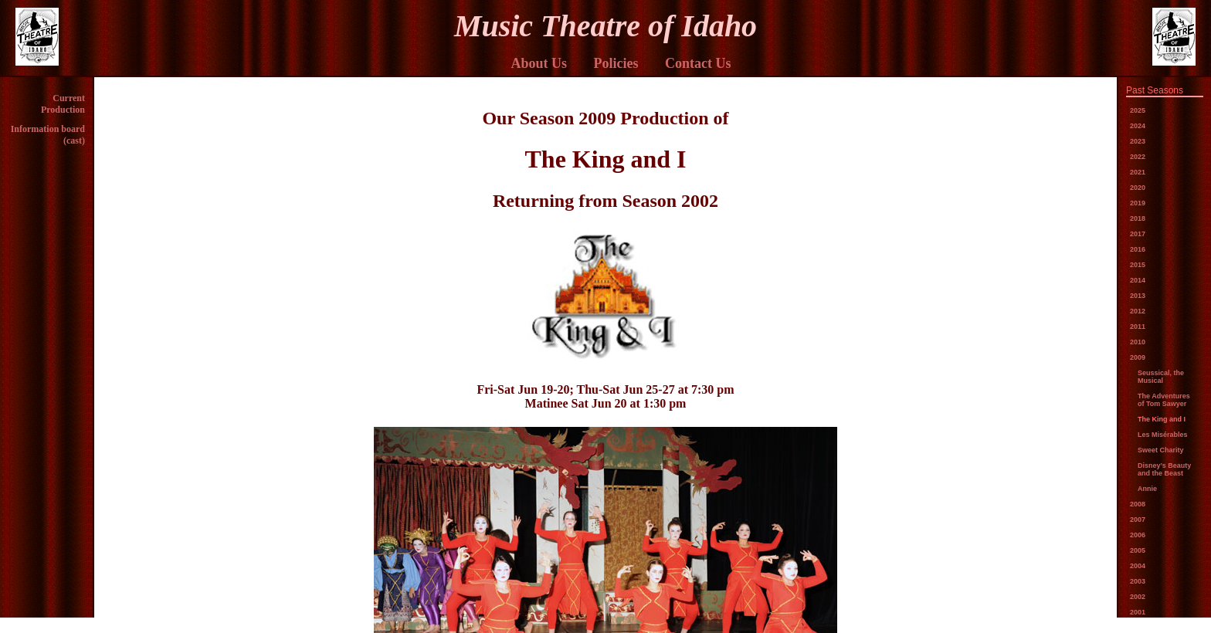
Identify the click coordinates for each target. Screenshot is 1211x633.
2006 (1137, 535)
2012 (1137, 311)
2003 (1137, 581)
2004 (1137, 566)
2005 (1137, 550)
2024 (1137, 126)
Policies (616, 63)
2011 (1137, 326)
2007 (1137, 519)
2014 (1137, 280)
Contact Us (698, 63)
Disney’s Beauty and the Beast (1164, 469)
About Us (539, 63)
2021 (1137, 172)
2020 (1137, 187)
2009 (1137, 357)
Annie (1147, 489)
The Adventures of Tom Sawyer (1164, 400)
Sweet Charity (1161, 450)
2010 (1137, 342)
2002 (1137, 597)
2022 (1137, 157)
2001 (1137, 612)
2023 (1137, 141)
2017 (1137, 234)
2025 (1137, 110)
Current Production (63, 104)
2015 (1137, 265)
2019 (1137, 203)
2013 (1137, 296)
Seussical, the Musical (1161, 376)
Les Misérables (1163, 434)
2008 (1137, 504)
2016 (1137, 249)
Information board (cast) (48, 135)
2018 (1137, 218)
